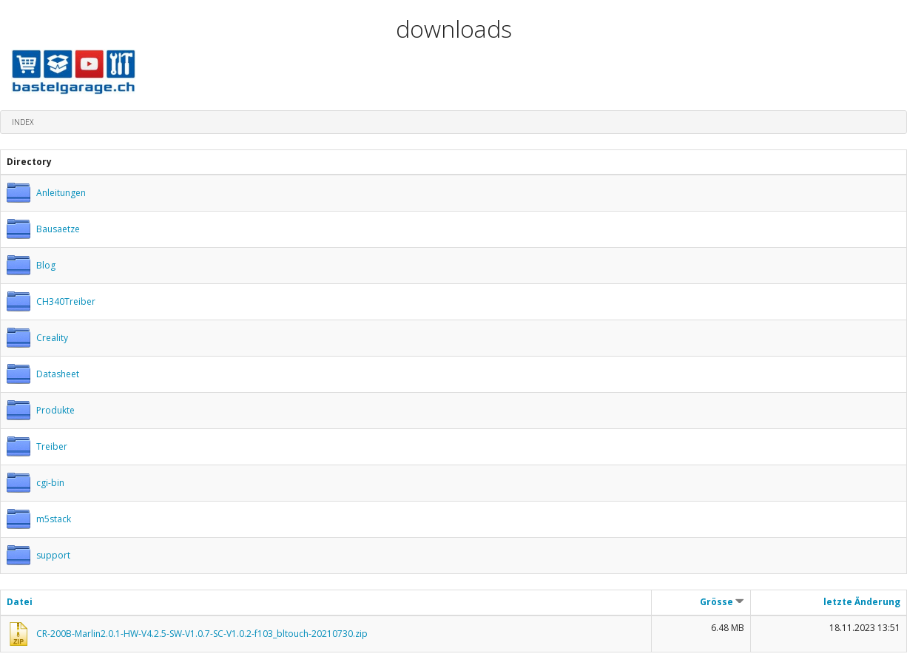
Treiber (51, 446)
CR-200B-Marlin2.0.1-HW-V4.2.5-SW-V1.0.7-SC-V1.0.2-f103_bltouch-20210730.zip (202, 633)
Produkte (55, 410)
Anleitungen (61, 192)
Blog (45, 265)
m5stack (53, 519)
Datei (20, 602)
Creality (52, 337)
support (53, 555)
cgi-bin (50, 482)
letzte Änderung (861, 602)
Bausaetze (58, 229)
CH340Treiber (65, 301)
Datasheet (57, 374)
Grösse (722, 602)
